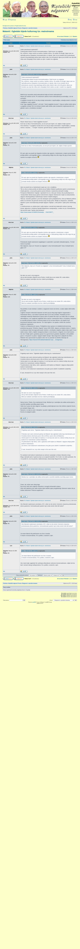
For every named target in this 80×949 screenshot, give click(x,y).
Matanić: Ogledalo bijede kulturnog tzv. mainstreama (28, 31)
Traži (75, 19)
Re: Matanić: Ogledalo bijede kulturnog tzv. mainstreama (37, 46)
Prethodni (66, 36)
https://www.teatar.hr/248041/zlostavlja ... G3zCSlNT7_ (37, 212)
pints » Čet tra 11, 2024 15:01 (29, 427)
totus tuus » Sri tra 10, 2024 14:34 (30, 74)
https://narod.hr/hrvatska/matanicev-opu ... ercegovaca (45, 340)
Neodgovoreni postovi (8, 25)
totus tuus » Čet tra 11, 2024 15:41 (30, 474)
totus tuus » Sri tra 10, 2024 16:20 (30, 143)
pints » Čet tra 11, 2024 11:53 (29, 294)
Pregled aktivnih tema (20, 25)
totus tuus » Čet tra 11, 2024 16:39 (30, 521)
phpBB (33, 602)
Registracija (12, 19)
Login (5, 19)
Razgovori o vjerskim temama (29, 28)
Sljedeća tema (73, 40)
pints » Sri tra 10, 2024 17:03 (29, 172)
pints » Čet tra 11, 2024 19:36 (29, 550)
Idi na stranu (60, 36)
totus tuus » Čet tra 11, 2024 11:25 (30, 263)
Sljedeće (75, 36)
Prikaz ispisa (7, 40)
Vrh (4, 65)
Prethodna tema (65, 40)
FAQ (70, 19)
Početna (5, 28)
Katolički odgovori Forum (14, 28)
